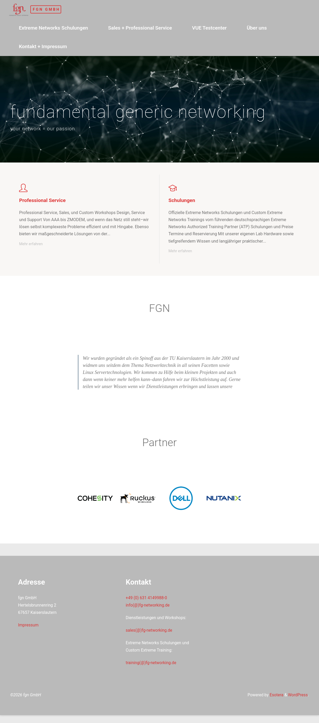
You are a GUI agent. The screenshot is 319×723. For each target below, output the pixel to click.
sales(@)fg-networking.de (150, 636)
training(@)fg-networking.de (152, 669)
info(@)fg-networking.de (148, 610)
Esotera (274, 702)
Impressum (28, 631)
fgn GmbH (52, 9)
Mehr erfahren (31, 244)
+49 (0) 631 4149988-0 (147, 603)
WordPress (297, 702)
